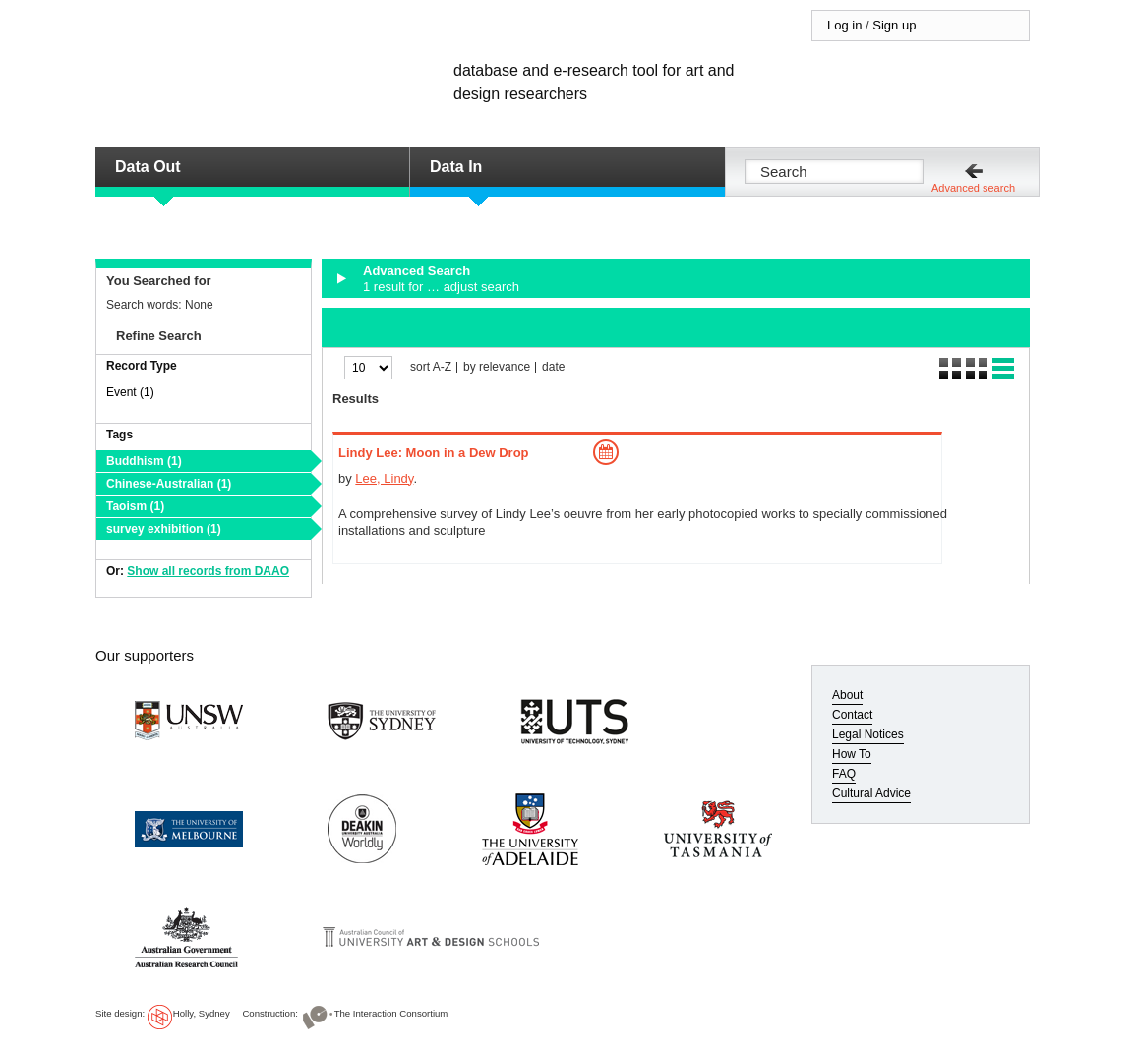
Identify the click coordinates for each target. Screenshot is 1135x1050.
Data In (456, 166)
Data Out (148, 166)
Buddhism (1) (144, 461)
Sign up (894, 25)
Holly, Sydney (201, 1013)
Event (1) (130, 392)
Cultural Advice (871, 793)
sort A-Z (430, 367)
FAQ (844, 774)
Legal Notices (868, 734)
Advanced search (973, 188)
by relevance (496, 367)
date (553, 367)
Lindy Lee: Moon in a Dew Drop (433, 452)
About (847, 695)
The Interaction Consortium (391, 1013)
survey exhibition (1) (163, 529)
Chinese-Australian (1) (168, 484)
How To (851, 754)
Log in (844, 25)
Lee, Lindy (384, 478)
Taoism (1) (135, 506)
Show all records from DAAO (208, 571)
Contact (852, 715)
